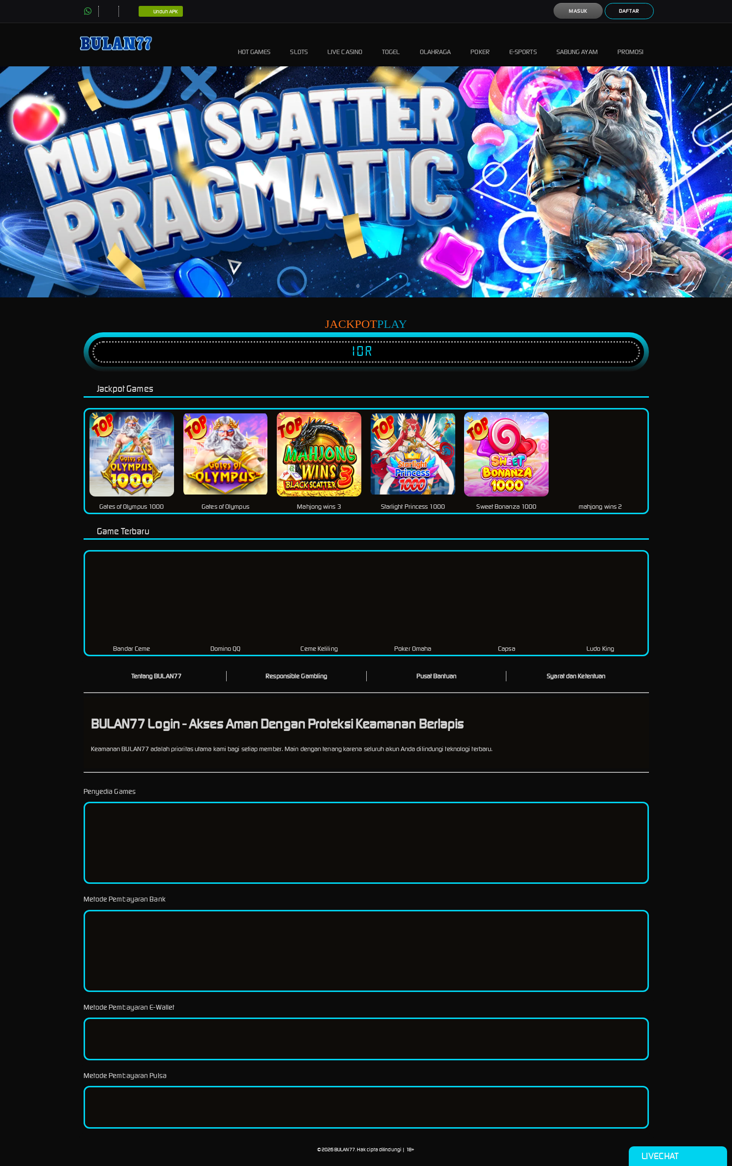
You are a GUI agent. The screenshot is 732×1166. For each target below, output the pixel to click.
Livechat (678, 1156)
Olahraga (435, 44)
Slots (299, 44)
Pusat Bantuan (436, 676)
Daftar (629, 11)
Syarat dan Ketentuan (576, 676)
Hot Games (254, 44)
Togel (391, 44)
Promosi (630, 44)
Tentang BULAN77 (156, 676)
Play (392, 324)
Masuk (578, 11)
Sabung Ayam (577, 44)
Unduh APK (161, 12)
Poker (480, 44)
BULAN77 (344, 1149)
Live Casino (344, 44)
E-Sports (523, 44)
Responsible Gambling (296, 676)
